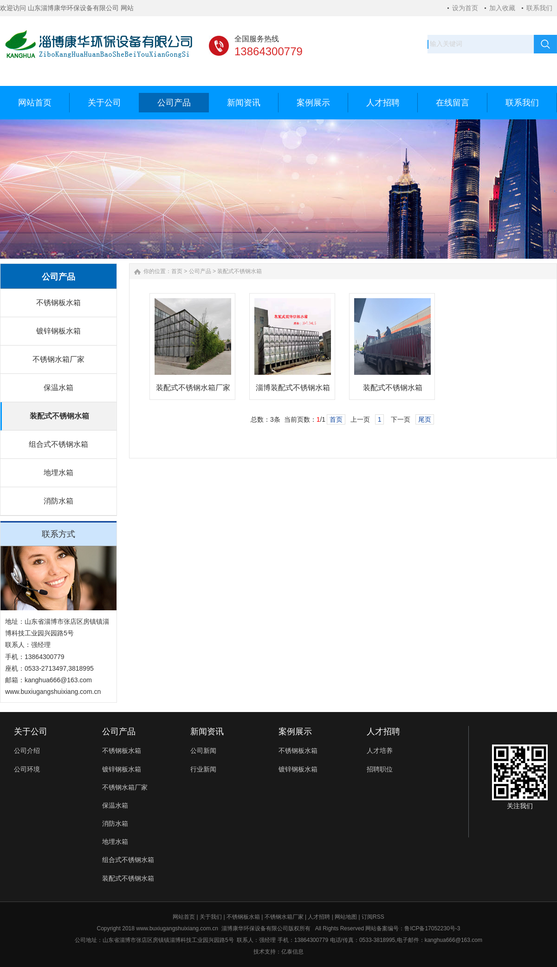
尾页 (424, 419)
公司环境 (27, 769)
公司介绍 (27, 750)
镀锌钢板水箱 (58, 331)
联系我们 (539, 8)
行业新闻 (203, 769)
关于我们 (211, 917)
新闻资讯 (207, 731)
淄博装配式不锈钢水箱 (293, 388)
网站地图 (346, 917)
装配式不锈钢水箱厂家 (193, 388)
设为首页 (465, 8)
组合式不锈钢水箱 (58, 444)
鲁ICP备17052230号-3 (432, 928)
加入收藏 (502, 8)
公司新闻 (203, 750)
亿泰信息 (292, 951)
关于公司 (30, 731)
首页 (176, 271)
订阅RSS (373, 917)
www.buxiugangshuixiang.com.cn (177, 928)
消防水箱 (58, 501)
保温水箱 (58, 388)
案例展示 (295, 731)
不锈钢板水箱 (58, 303)
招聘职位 (380, 769)
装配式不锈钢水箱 (59, 416)
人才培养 (380, 750)
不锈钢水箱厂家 (58, 359)
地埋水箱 (58, 473)
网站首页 (184, 917)
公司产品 (200, 271)
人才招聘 (383, 731)
